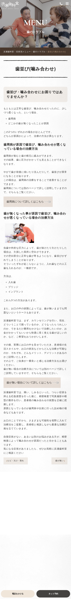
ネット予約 (53, 594)
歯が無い (60, 461)
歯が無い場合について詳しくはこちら (29, 382)
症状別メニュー (23, 52)
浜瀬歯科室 (9, 52)
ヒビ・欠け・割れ (14, 461)
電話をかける (18, 594)
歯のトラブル (35, 32)
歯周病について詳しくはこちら (25, 201)
